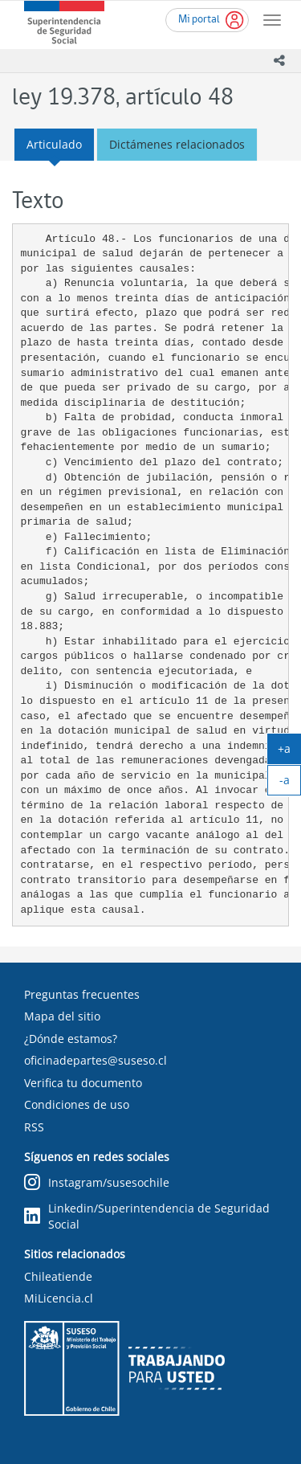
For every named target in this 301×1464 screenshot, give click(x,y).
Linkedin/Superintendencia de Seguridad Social (147, 1216)
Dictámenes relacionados (177, 144)
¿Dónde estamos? (70, 1038)
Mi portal (199, 20)
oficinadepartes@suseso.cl (95, 1060)
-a (290, 783)
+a (289, 752)
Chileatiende (58, 1276)
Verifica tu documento (83, 1082)
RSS (34, 1127)
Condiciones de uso (76, 1104)
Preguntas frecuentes (82, 994)
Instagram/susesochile (96, 1183)
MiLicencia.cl (58, 1298)
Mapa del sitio (62, 1016)
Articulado (54, 144)
